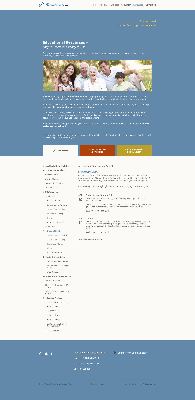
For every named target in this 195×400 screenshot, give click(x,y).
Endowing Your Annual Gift (99, 195)
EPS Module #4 (53, 319)
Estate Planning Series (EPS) (56, 302)
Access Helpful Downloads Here (56, 166)
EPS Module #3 (53, 315)
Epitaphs (90, 218)
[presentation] (60, 150)
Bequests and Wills (53, 174)
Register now (81, 123)
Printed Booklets (52, 272)
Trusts (49, 218)
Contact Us (151, 4)
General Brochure (52, 280)
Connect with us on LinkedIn (130, 352)
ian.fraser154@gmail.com (93, 352)
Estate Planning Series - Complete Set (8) (57, 325)
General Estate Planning (57, 205)
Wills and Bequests (55, 252)
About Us (104, 4)
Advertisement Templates (54, 170)
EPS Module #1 (53, 306)
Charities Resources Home (90, 239)
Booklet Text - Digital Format (56, 261)
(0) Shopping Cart (148, 21)
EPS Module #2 (53, 311)
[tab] (60, 150)
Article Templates (50, 192)
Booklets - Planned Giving (54, 257)
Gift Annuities (50, 187)
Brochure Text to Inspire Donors (57, 276)
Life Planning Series (53, 330)
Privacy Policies (97, 384)
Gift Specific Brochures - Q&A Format (57, 286)
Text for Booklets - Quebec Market (58, 266)
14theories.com (149, 384)
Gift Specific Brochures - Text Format (57, 292)
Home (94, 4)
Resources (138, 4)
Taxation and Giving (55, 213)
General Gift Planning (54, 183)
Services (115, 4)
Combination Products (53, 298)
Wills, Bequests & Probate (57, 222)
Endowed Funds (51, 179)
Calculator (126, 4)
